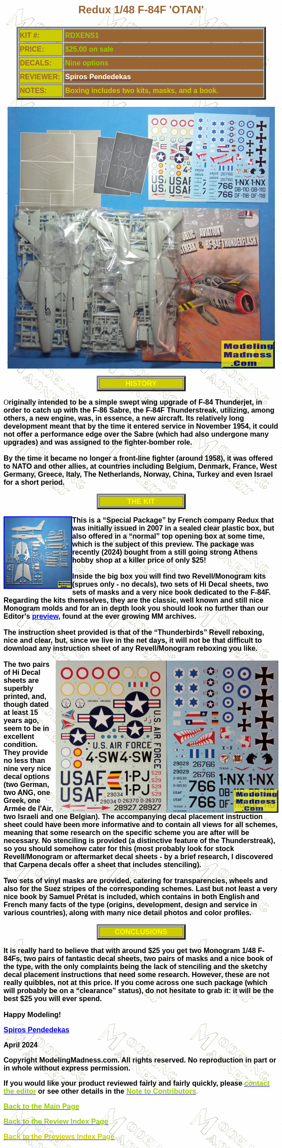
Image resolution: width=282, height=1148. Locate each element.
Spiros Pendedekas (36, 1030)
